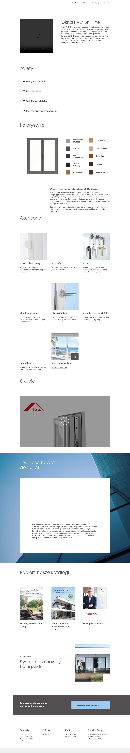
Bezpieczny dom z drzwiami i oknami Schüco (60, 626)
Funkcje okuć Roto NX (94, 623)
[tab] (76, 141)
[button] (75, 2)
